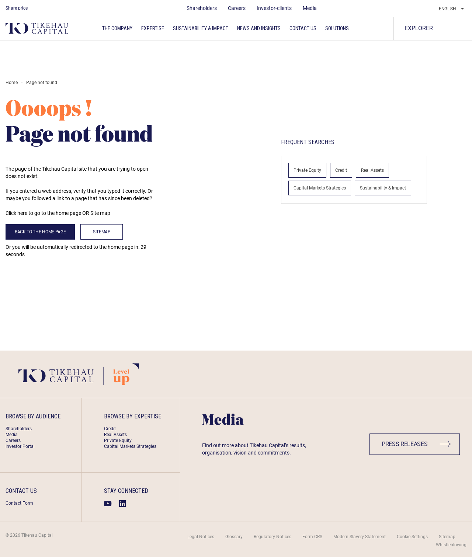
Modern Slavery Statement (359, 536)
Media (310, 8)
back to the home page (40, 231)
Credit (341, 170)
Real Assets (372, 170)
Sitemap (102, 231)
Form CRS (312, 536)
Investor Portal (20, 446)
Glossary (234, 536)
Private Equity (307, 170)
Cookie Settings (412, 536)
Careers (237, 8)
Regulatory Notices (272, 536)
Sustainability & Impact (383, 188)
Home (12, 82)
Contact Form (19, 503)
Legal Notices (200, 536)
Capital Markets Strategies (320, 188)
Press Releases (416, 444)
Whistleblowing (451, 544)
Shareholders (202, 8)
